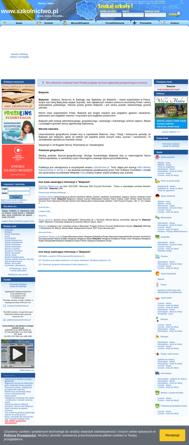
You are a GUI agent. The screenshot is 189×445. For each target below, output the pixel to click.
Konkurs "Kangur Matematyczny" (173, 231)
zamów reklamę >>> (171, 132)
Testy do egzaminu (166, 190)
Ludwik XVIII (44, 211)
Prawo (163, 285)
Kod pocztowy (45, 232)
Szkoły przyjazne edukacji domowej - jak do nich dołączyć (19, 405)
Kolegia (8, 232)
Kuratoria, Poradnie (13, 251)
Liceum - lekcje (164, 173)
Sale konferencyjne (13, 261)
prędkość (18, 221)
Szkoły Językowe (12, 253)
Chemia (164, 256)
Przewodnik (145, 23)
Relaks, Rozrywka (13, 263)
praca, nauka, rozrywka (49, 16)
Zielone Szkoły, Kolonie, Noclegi (19, 259)
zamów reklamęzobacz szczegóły (19, 54)
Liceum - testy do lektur (168, 307)
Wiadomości (9, 375)
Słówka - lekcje (164, 165)
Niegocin (43, 226)
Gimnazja (9, 230)
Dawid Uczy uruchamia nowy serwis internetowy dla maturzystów (18, 394)
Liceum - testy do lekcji (168, 175)
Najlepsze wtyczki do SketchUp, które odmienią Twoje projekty (19, 384)
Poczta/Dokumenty (115, 23)
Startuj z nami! (46, 3)
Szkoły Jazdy (11, 255)
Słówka (161, 279)
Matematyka (166, 218)
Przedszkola (10, 238)
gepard (26, 221)
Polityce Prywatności (20, 435)
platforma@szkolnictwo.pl (19, 320)
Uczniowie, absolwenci (15, 265)
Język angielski (168, 157)
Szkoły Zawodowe (13, 247)
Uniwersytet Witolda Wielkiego (52, 193)
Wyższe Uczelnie (12, 249)
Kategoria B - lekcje (166, 186)
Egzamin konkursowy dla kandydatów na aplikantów (170, 291)
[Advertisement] (131, 52)
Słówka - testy (164, 163)
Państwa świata (165, 251)
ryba (32, 221)
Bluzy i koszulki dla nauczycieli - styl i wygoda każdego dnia (19, 418)
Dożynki (42, 216)
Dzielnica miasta (46, 197)
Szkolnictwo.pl (101, 167)
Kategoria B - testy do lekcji (170, 188)
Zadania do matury (166, 359)
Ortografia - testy (165, 314)
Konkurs (175, 23)
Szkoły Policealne (13, 245)
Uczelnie (48, 23)
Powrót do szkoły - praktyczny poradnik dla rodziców (18, 388)
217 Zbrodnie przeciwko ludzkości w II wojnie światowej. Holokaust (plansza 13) (74, 260)
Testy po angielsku (166, 167)
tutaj (83, 172)
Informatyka (166, 373)
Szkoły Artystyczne (13, 240)
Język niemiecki (168, 196)
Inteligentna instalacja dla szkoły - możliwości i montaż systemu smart (19, 400)
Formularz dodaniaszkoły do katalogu (17, 285)
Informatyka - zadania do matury (172, 379)
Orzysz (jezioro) (46, 220)
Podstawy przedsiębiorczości (174, 406)
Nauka (19, 23)
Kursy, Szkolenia (12, 234)
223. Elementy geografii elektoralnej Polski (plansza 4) (63, 264)
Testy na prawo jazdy (170, 181)
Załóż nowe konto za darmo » (14, 200)
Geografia (165, 237)
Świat (11, 221)
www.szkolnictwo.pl (29, 11)
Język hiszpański (168, 274)
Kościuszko (44, 207)
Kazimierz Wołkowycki (49, 186)
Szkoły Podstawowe (14, 242)
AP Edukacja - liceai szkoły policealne (18, 269)
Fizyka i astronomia (169, 354)
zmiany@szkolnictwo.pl (17, 306)
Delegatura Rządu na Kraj (50, 237)
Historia (164, 319)
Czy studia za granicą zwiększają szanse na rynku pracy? (19, 414)
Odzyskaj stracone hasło (12, 202)
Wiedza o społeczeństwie (172, 393)
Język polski (166, 298)
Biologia (164, 337)
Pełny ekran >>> (27, 370)
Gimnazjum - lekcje (166, 169)
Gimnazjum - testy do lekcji (170, 171)
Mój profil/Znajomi (80, 23)
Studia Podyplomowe (14, 257)
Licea (7, 236)
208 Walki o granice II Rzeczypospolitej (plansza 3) (61, 256)
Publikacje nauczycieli (18, 275)
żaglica (5, 221)
